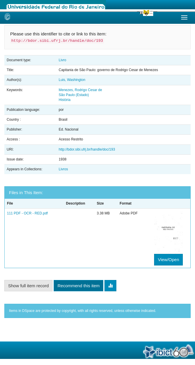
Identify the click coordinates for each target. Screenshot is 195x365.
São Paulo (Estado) (74, 95)
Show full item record (28, 285)
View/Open (168, 259)
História (65, 100)
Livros (63, 169)
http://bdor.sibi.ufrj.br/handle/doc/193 (87, 149)
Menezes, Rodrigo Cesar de (80, 90)
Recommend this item (78, 285)
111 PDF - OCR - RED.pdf (27, 213)
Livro (62, 60)
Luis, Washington (72, 80)
